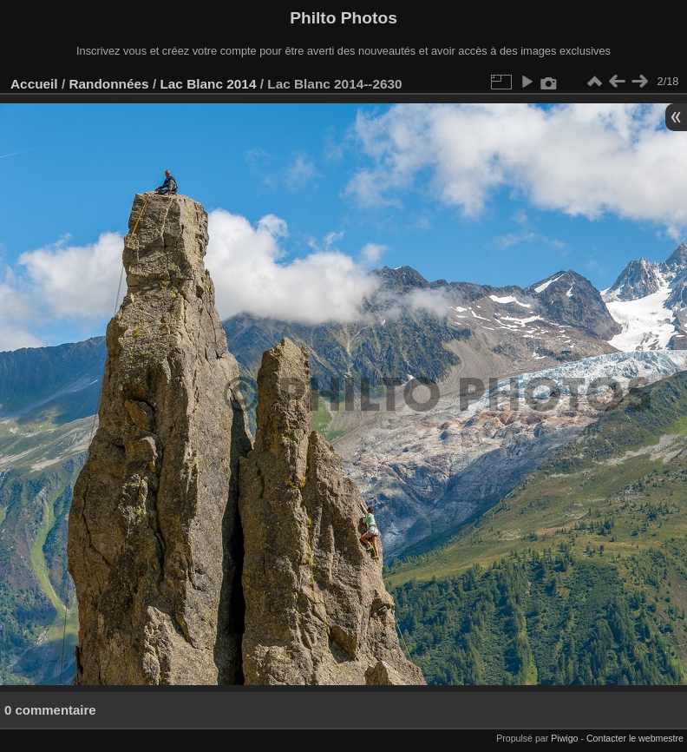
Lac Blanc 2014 (208, 83)
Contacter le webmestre (635, 738)
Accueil (34, 83)
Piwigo (564, 738)
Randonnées (108, 83)
